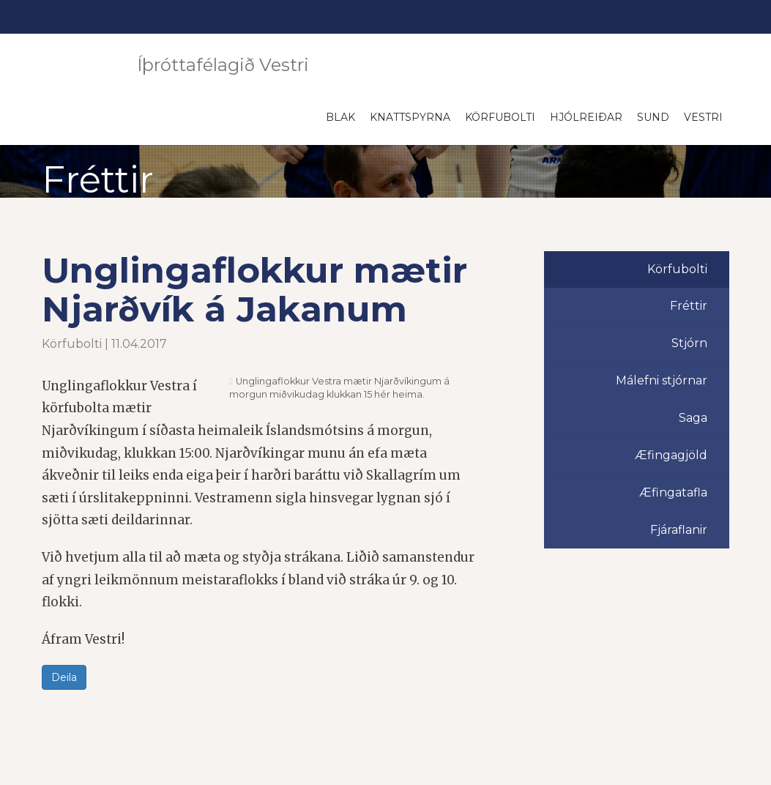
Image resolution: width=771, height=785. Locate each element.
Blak (340, 117)
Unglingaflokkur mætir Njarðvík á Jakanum (254, 289)
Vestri (703, 117)
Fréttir (688, 306)
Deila (64, 677)
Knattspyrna (410, 117)
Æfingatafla (673, 492)
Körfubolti (500, 117)
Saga (693, 418)
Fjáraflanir (678, 530)
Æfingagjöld (671, 455)
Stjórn (689, 343)
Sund (653, 117)
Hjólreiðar (586, 117)
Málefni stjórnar (661, 380)
